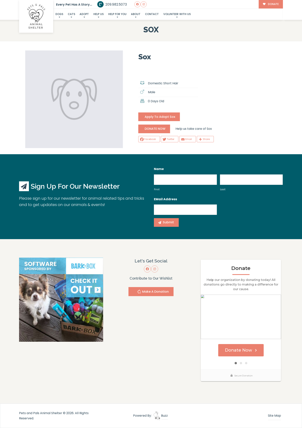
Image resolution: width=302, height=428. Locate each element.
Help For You (117, 14)
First (156, 189)
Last (223, 189)
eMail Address (165, 199)
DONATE (271, 4)
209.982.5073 (112, 4)
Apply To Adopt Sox (160, 117)
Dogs (59, 14)
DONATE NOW (155, 128)
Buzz (160, 415)
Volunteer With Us (177, 14)
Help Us (98, 14)
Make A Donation (153, 292)
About (135, 14)
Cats (71, 14)
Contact (152, 14)
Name (159, 169)
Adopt (84, 14)
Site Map (274, 415)
